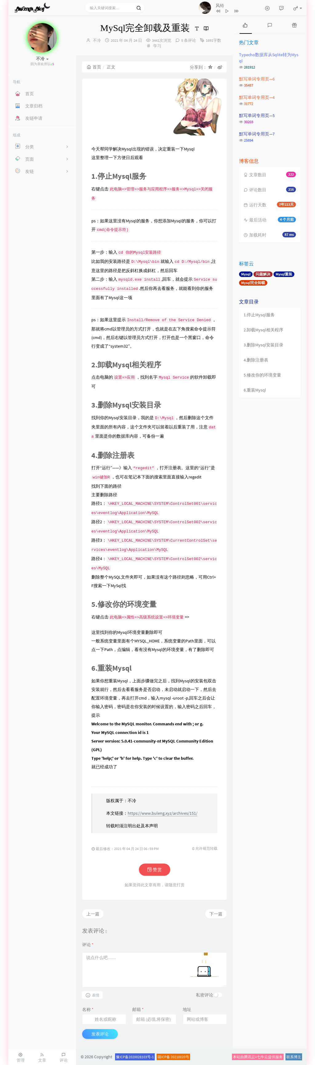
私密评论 (204, 995)
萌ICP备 (164, 1057)
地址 (187, 1009)
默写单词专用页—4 (257, 97)
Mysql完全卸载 (253, 282)
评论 (88, 944)
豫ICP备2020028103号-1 (135, 1057)
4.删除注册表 (256, 360)
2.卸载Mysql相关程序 (263, 330)
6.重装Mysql (255, 390)
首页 (94, 67)
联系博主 (293, 1057)
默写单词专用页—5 (257, 115)
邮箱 (138, 1009)
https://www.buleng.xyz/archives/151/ (162, 813)
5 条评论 (188, 40)
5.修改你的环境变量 (262, 375)
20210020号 (180, 1057)
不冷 (97, 40)
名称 (88, 1009)
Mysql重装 (284, 274)
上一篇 (92, 914)
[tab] (245, 24)
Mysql (245, 274)
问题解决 (263, 274)
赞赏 (154, 869)
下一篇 (215, 914)
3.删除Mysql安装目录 (263, 345)
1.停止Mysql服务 (259, 315)
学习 (157, 46)
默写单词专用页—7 (257, 134)
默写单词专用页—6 (257, 79)
